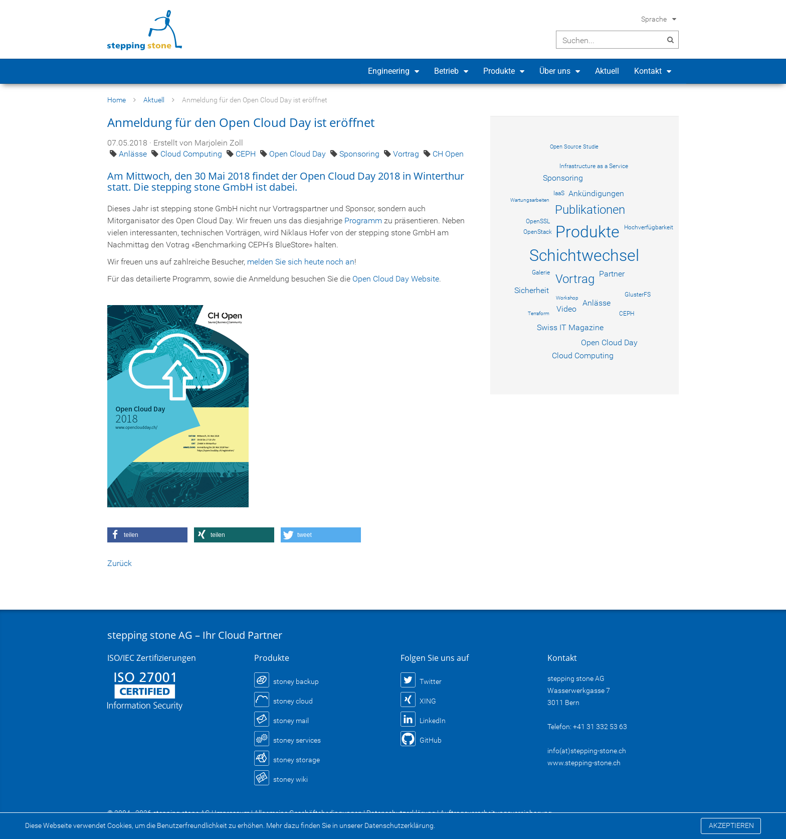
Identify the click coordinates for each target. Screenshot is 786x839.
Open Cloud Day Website (395, 279)
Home (116, 100)
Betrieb (446, 71)
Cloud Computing (192, 154)
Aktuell (607, 71)
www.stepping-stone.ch (584, 763)
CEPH (247, 154)
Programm (363, 220)
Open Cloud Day (298, 154)
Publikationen (590, 210)
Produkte (499, 71)
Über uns (554, 71)
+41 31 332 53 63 (600, 727)
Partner (612, 273)
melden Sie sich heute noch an (300, 261)
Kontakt (648, 71)
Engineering (389, 71)
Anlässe (134, 154)
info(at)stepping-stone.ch (586, 751)
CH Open (448, 154)
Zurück (119, 563)
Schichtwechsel (584, 255)
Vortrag (407, 154)
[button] (147, 534)
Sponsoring (360, 154)
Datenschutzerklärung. (399, 825)
